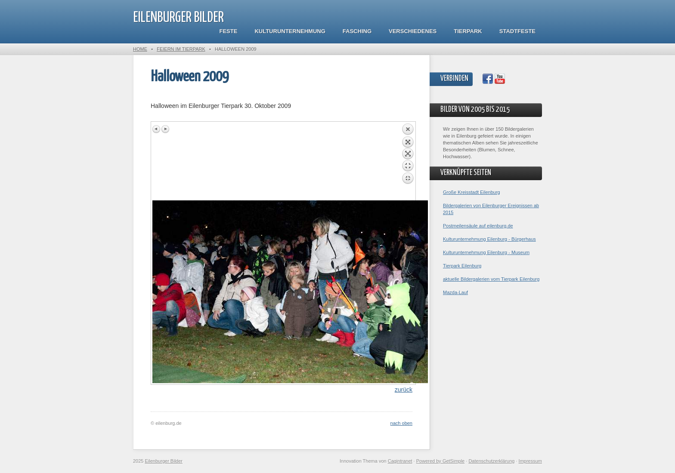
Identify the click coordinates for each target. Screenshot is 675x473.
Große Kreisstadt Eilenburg (471, 192)
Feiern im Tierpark (181, 49)
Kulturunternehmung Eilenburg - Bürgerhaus (489, 239)
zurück (403, 389)
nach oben (401, 423)
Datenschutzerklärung (491, 461)
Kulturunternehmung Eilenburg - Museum (486, 252)
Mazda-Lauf (455, 292)
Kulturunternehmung (289, 31)
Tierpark (468, 31)
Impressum (530, 461)
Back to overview (407, 161)
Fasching (357, 31)
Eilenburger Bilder (178, 18)
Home (140, 49)
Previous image (156, 129)
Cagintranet (400, 461)
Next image (165, 129)
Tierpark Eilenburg (462, 265)
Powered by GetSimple (440, 461)
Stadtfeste (517, 31)
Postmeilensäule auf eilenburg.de (478, 225)
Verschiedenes (413, 31)
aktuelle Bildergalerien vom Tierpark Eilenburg (491, 279)
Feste (229, 31)
